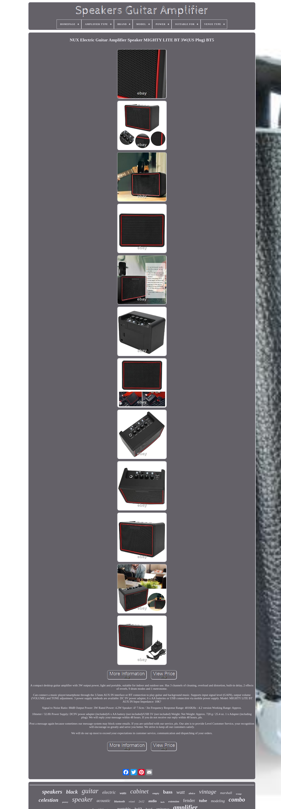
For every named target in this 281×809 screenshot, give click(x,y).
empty (155, 793)
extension (173, 801)
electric (109, 792)
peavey (65, 802)
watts (123, 793)
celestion (48, 800)
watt (180, 792)
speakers (52, 792)
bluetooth (119, 801)
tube (203, 800)
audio (152, 801)
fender (189, 800)
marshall (226, 793)
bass (168, 792)
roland (132, 801)
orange (239, 794)
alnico (192, 793)
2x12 (141, 801)
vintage (207, 791)
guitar (90, 791)
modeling (218, 801)
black (72, 792)
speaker (82, 799)
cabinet (139, 791)
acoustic (103, 800)
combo (237, 799)
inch (163, 802)
